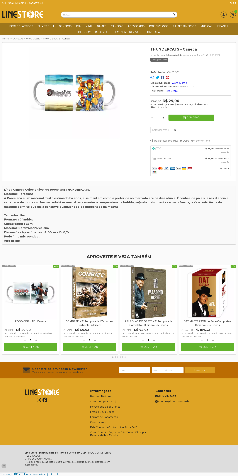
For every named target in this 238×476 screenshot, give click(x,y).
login (21, 3)
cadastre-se (36, 3)
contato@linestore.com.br (172, 401)
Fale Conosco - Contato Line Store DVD (113, 427)
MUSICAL (206, 26)
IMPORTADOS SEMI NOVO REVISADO (119, 32)
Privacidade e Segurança (105, 406)
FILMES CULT (45, 26)
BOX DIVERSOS (158, 26)
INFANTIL (223, 26)
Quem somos (98, 422)
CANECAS (117, 26)
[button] (113, 357)
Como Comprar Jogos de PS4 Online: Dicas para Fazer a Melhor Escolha (118, 434)
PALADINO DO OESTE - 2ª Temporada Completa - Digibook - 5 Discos (148, 323)
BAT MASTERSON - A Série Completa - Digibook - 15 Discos (207, 323)
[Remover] (152, 118)
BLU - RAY (84, 32)
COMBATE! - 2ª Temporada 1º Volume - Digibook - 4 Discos (89, 323)
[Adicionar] (163, 118)
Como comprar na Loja (103, 401)
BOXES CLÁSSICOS (21, 26)
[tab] (190, 150)
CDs (78, 26)
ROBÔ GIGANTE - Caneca (30, 321)
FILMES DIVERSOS (184, 26)
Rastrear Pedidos (100, 396)
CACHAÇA (153, 32)
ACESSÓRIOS (136, 26)
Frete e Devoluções (102, 411)
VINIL (89, 26)
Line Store (171, 91)
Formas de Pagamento (104, 417)
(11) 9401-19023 (165, 396)
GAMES (101, 26)
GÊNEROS (65, 26)
